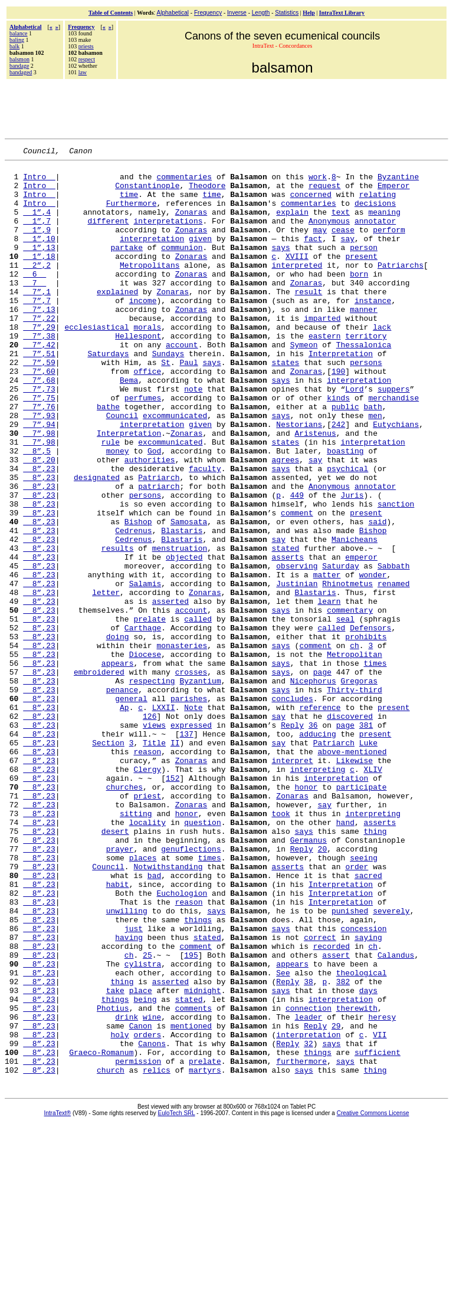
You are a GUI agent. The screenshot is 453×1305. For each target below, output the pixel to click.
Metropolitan (354, 755)
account (182, 383)
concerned (310, 203)
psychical (347, 532)
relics (156, 1253)
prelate (149, 712)
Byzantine (398, 181)
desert (115, 967)
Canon (140, 1200)
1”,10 (39, 256)
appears (117, 765)
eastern (324, 372)
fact (313, 256)
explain (292, 224)
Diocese (145, 755)
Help (309, 12)
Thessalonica (364, 383)
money (117, 510)
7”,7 (37, 330)
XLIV (373, 892)
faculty (205, 532)
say (347, 256)
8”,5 (37, 510)
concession (363, 1084)
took (280, 946)
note (193, 436)
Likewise (354, 882)
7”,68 (39, 425)
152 (172, 903)
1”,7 (37, 234)
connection (308, 1179)
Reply (292, 839)
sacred (368, 1020)
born (359, 298)
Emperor (394, 192)
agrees (285, 521)
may (320, 245)
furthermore (301, 1243)
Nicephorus (313, 786)
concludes (292, 808)
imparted (322, 351)
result (308, 319)
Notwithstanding (167, 1009)
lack (382, 362)
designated (97, 542)
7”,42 (39, 383)
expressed (191, 839)
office (147, 415)
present (361, 277)
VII (379, 1211)
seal (345, 712)
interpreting (318, 892)
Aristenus (315, 489)
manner (364, 341)
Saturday (340, 648)
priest (147, 924)
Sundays (168, 394)
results (117, 627)
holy (119, 1211)
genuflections (191, 988)
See (283, 1137)
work (317, 181)
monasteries (181, 744)
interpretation (152, 256)
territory (365, 372)
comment (297, 585)
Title (154, 861)
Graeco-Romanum (101, 1232)
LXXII (163, 818)
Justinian (296, 670)
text (340, 224)
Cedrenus (133, 606)
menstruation (180, 627)
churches (124, 914)
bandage (19, 66)
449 (297, 563)
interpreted (296, 287)
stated (285, 627)
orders (147, 1211)
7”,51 (39, 394)
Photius (113, 1179)
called (198, 712)
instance (372, 330)
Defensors (370, 723)
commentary (350, 701)
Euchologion (181, 1041)
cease (342, 245)
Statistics (286, 12)
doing (117, 733)
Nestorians (299, 479)
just (133, 1084)
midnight (202, 1158)
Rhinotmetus (347, 670)
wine (152, 1190)
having (129, 1094)
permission (138, 1243)
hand (345, 956)
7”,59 (39, 404)
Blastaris (181, 606)
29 (336, 1200)
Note (193, 818)
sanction (396, 574)
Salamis (145, 670)
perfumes (142, 447)
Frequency (208, 12)
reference (319, 818)
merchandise (393, 447)
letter (106, 680)
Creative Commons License (373, 1297)
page (322, 776)
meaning (384, 224)
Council (122, 468)
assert (336, 1115)
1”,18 (39, 277)
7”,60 (39, 415)
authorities (149, 521)
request (324, 192)
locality (147, 956)
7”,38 (39, 372)
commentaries (184, 181)
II (175, 861)
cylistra (142, 1126)
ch (354, 744)
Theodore (207, 192)
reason (147, 871)
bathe (108, 457)
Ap (124, 818)
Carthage (142, 723)
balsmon (19, 59)
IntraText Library (342, 12)
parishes (188, 808)
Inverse (237, 12)
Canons (152, 1222)
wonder (373, 659)
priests (86, 46)
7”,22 (39, 351)
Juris (352, 563)
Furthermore (131, 213)
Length (261, 12)
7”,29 (39, 362)
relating (377, 203)
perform (389, 245)
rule (110, 500)
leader (308, 1190)
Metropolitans (149, 287)
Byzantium (200, 786)
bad (154, 1020)
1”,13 (39, 266)
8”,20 (39, 521)
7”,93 (39, 468)
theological (361, 1137)
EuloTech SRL (176, 1297)
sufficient (377, 1232)
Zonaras (191, 224)
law (82, 72)
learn (328, 691)
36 (313, 839)
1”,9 (37, 245)
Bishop (138, 595)
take (115, 1158)
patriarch (158, 553)
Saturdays (108, 394)
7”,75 (39, 447)
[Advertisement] (227, 107)
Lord (354, 436)
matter (327, 659)
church (110, 1253)
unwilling (126, 1062)
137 (186, 850)
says (280, 266)
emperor (361, 638)
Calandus (396, 1115)
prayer (120, 988)
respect (86, 59)
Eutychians (396, 479)
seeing (364, 999)
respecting (152, 786)
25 (147, 1115)
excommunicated (175, 468)
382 (343, 1147)
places (143, 999)
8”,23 (39, 532)
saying (368, 1094)
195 (191, 1115)
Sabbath (394, 648)
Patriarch (158, 542)
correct (320, 1094)
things (198, 1073)
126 (149, 829)
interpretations (167, 234)
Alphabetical (173, 12)
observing (296, 648)
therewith (357, 1179)
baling (16, 40)
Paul (188, 404)
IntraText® (57, 1297)
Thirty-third (354, 797)
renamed (394, 670)
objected (184, 638)
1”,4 (37, 224)
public (345, 457)
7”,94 (39, 479)
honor (305, 914)
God (154, 510)
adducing (317, 850)
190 (338, 415)
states (285, 404)
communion (181, 266)
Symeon (304, 383)
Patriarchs (401, 287)
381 (366, 839)
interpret (292, 882)
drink (126, 1190)
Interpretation (340, 394)
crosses (191, 776)
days (368, 1158)
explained (117, 319)
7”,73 (39, 436)
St (165, 404)
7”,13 (39, 341)
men (375, 468)
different (108, 234)
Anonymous (329, 234)
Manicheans (354, 617)
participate (361, 914)
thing (374, 967)
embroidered (99, 776)
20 (322, 988)
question (202, 956)
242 (338, 479)
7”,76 (39, 457)
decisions (375, 213)
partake (126, 266)
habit (117, 1030)
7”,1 (37, 319)
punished (349, 1062)
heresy (382, 1190)
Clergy (147, 892)
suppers (394, 436)
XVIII (296, 277)
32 (308, 1222)
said (377, 595)
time (129, 203)
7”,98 (39, 489)
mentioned (191, 1200)
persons (366, 404)
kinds (338, 447)
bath (372, 457)
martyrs (205, 1253)
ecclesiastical (96, 362)
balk (14, 46)
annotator (375, 234)
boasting (345, 510)
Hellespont (138, 372)
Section (108, 861)
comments (193, 1179)
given (200, 256)
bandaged (20, 72)
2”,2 (37, 287)
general (131, 808)
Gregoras (359, 786)
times (374, 765)
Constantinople (147, 192)
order (356, 1009)
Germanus (308, 977)
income (143, 330)
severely (391, 1062)
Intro (39, 181)
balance (18, 33)
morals (147, 362)
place (140, 1158)
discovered (350, 829)
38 (308, 1147)
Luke (368, 861)
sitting (136, 946)
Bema (129, 425)
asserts (287, 638)
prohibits (365, 733)
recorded (331, 1105)
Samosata (188, 595)
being (144, 1168)
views (154, 839)
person (364, 266)
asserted (170, 691)
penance (122, 797)
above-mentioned (351, 871)
